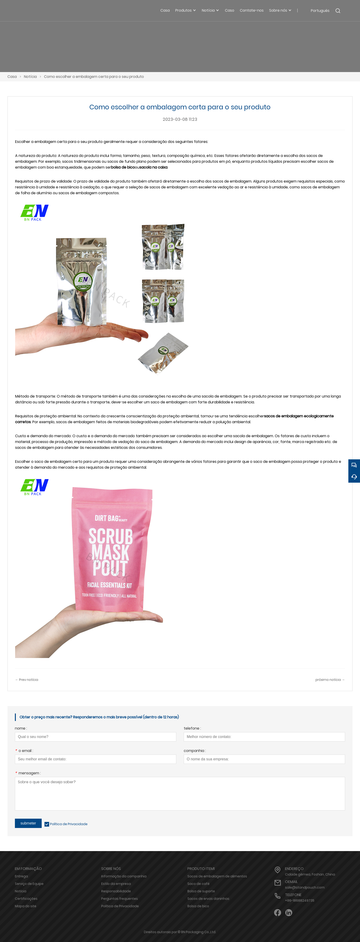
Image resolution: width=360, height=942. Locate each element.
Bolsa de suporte (201, 891)
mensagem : (28, 773)
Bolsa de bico (198, 906)
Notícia (30, 76)
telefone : (192, 729)
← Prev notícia (26, 679)
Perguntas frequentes (119, 898)
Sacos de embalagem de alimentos (217, 876)
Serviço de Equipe (29, 883)
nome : (21, 729)
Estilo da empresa (116, 883)
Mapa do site (25, 906)
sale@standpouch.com (305, 887)
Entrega (21, 876)
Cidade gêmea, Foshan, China (310, 874)
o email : (24, 751)
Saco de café (198, 883)
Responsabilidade (116, 891)
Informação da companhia (123, 876)
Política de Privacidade (69, 824)
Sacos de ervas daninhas (208, 898)
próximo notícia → (330, 679)
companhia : (195, 751)
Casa (12, 76)
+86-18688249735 (299, 900)
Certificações (26, 898)
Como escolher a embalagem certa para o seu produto (94, 76)
